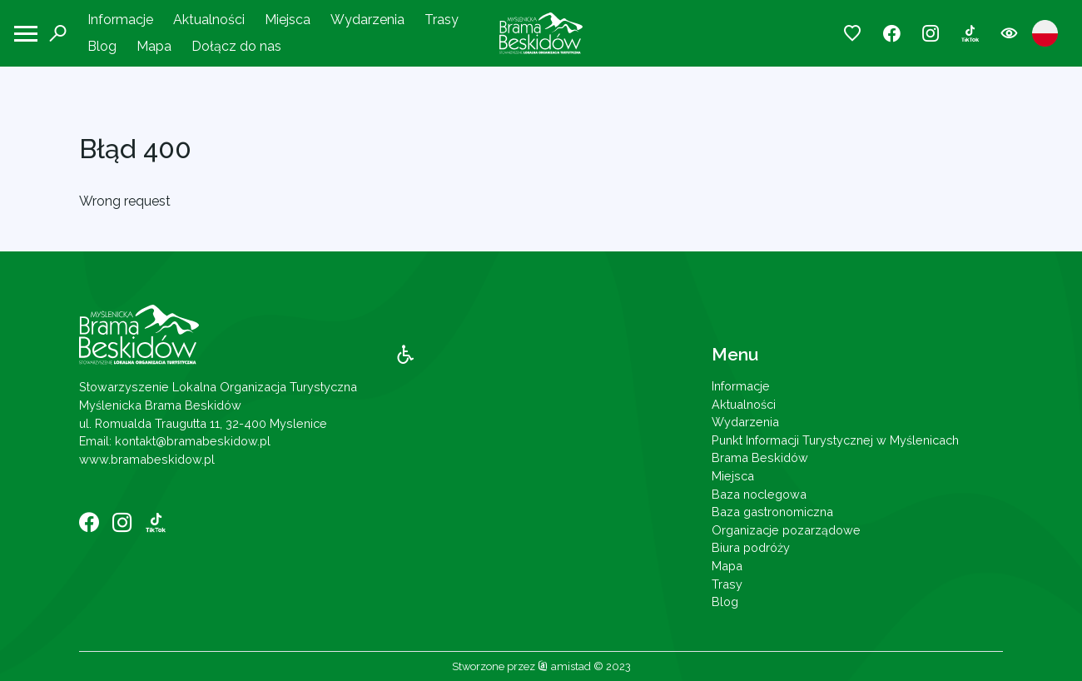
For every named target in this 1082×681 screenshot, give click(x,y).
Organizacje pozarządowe (786, 530)
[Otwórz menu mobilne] (25, 33)
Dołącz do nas (236, 46)
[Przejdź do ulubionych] (852, 33)
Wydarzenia (367, 19)
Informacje (120, 19)
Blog (102, 46)
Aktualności (209, 19)
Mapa (153, 46)
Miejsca (287, 19)
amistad (564, 666)
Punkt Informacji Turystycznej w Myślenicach (835, 440)
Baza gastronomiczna (772, 512)
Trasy (441, 19)
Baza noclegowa (759, 494)
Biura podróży (751, 547)
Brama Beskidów (760, 457)
